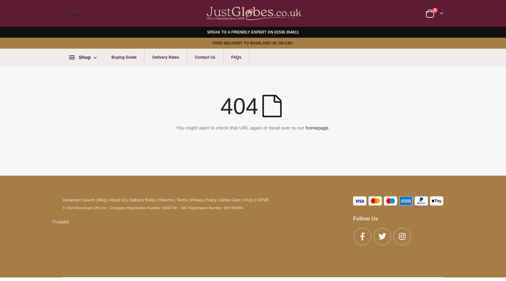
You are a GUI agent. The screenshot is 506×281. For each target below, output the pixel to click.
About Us (117, 200)
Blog (102, 200)
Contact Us (205, 57)
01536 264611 (286, 32)
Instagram (402, 236)
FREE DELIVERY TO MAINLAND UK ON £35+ (253, 43)
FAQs (236, 57)
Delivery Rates (165, 57)
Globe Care (229, 200)
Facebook (362, 236)
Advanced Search (79, 200)
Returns (166, 200)
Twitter (382, 236)
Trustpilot (75, 15)
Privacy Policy (203, 200)
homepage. (318, 128)
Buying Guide (124, 57)
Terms (182, 200)
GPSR (263, 200)
